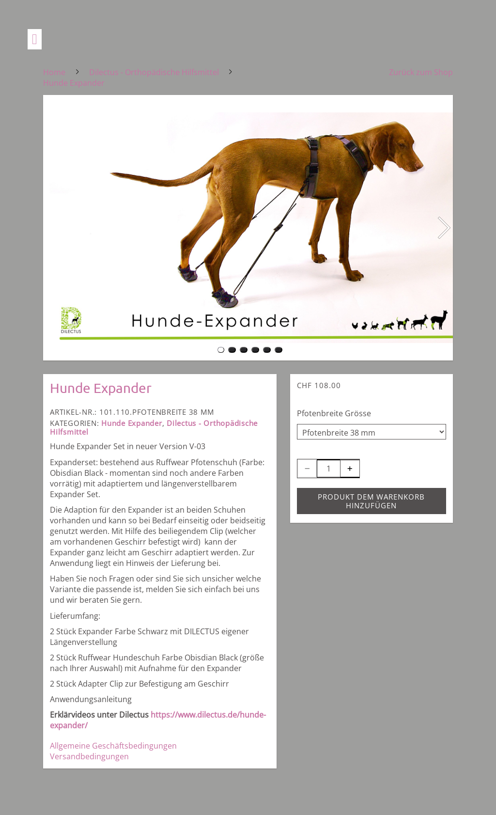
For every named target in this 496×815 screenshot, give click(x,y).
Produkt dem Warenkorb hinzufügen (371, 501)
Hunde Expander (131, 423)
